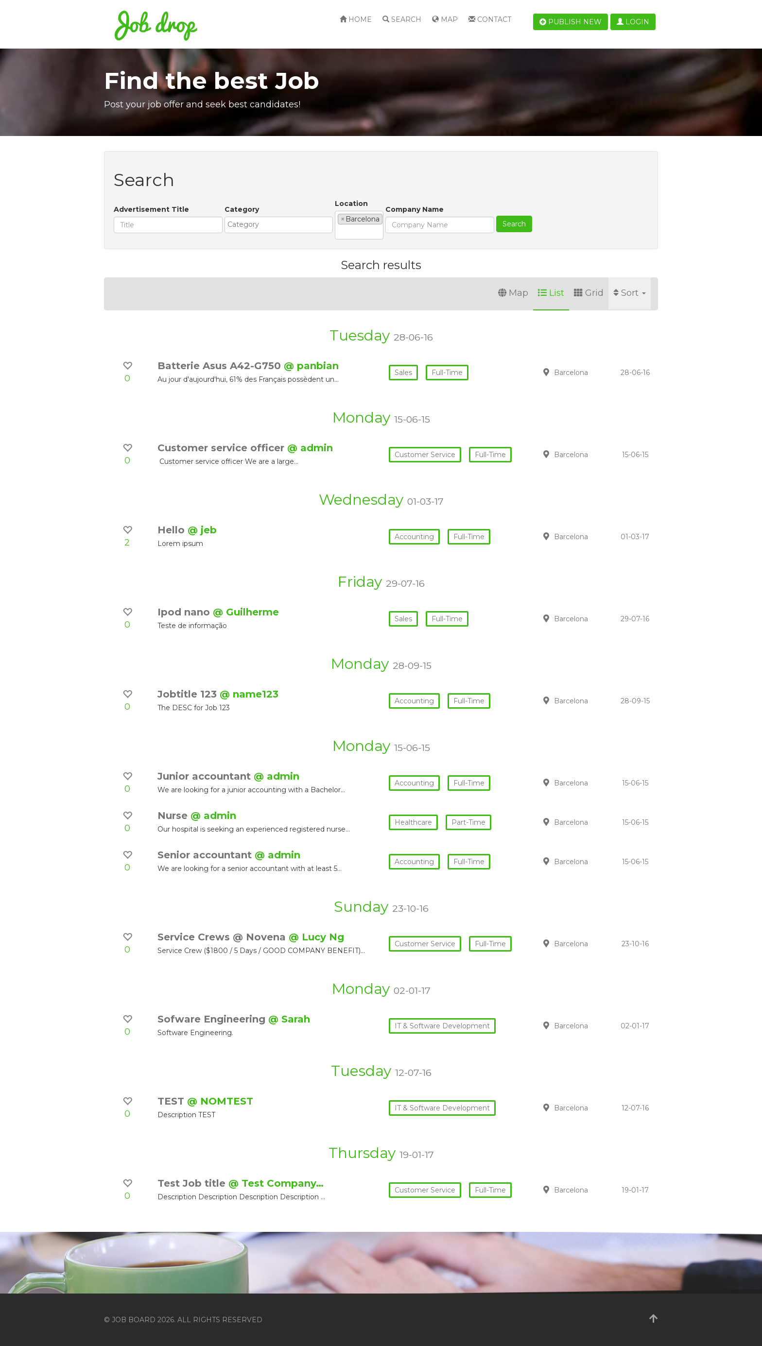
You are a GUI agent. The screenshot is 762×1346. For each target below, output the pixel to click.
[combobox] (279, 225)
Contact (489, 19)
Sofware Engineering (212, 1019)
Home (356, 19)
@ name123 (249, 694)
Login (633, 21)
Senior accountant (206, 855)
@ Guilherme (246, 612)
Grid (589, 293)
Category (242, 209)
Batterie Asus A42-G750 (220, 366)
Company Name (414, 209)
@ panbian (311, 366)
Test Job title (192, 1183)
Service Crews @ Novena (223, 937)
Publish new (570, 21)
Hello (172, 530)
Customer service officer (222, 448)
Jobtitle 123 (188, 694)
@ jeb (202, 530)
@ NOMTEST (220, 1101)
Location (351, 203)
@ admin (310, 448)
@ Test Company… (276, 1183)
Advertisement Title (151, 209)
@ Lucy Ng (316, 937)
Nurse (173, 815)
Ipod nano (185, 612)
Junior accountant (205, 776)
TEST (172, 1101)
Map (445, 19)
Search (401, 19)
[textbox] (281, 224)
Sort (629, 293)
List (551, 293)
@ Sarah (289, 1019)
